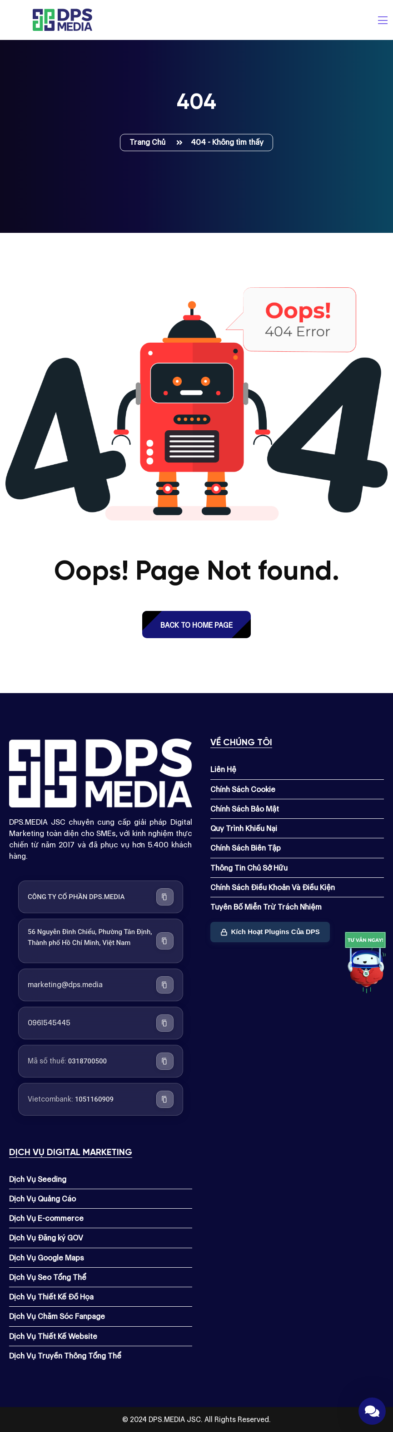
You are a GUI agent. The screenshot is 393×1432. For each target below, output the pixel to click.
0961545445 (49, 1023)
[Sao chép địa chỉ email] (165, 985)
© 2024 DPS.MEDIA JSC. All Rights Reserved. (196, 1419)
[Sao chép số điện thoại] (165, 1023)
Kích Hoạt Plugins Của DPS (270, 931)
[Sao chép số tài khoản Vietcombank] (165, 1099)
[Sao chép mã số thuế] (165, 1061)
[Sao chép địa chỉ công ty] (165, 941)
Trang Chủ (149, 142)
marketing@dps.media (65, 984)
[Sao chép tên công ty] (165, 896)
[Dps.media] (62, 19)
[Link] (365, 964)
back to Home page (196, 625)
